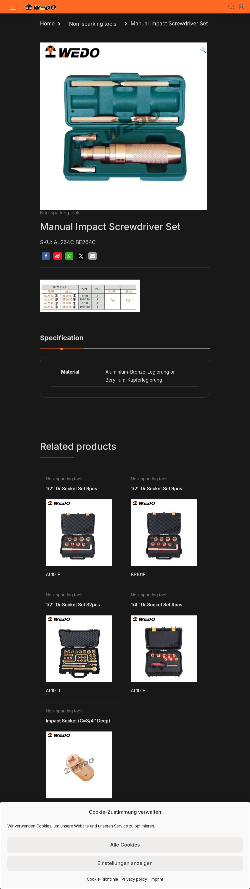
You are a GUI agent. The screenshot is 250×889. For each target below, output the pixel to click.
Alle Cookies (125, 845)
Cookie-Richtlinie (102, 879)
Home (47, 23)
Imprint (156, 879)
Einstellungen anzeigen (125, 863)
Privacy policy (134, 879)
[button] (203, 50)
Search (231, 6)
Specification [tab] (62, 338)
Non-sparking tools (92, 23)
